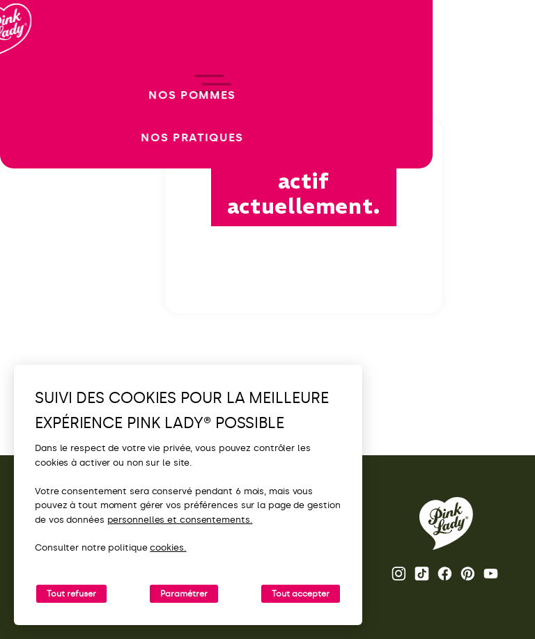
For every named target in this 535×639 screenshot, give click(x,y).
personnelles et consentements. (180, 519)
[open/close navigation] (36, 320)
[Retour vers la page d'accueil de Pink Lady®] (446, 523)
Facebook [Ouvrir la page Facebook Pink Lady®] (444, 573)
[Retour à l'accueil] (36, 69)
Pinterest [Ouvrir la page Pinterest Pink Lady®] (467, 573)
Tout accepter (300, 594)
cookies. (168, 547)
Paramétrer (184, 594)
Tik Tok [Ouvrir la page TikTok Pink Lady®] (422, 573)
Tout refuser (71, 594)
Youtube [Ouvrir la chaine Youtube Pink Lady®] (490, 573)
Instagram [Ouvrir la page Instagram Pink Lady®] (399, 573)
